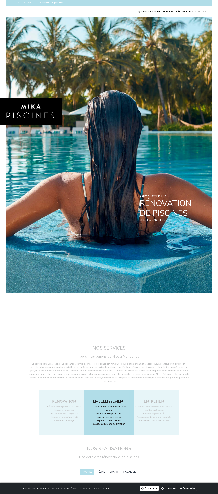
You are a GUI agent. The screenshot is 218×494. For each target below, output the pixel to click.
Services (168, 11)
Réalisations (184, 11)
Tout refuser (170, 488)
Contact (201, 11)
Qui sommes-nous (149, 11)
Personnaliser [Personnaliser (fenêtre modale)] (189, 488)
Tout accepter (151, 488)
